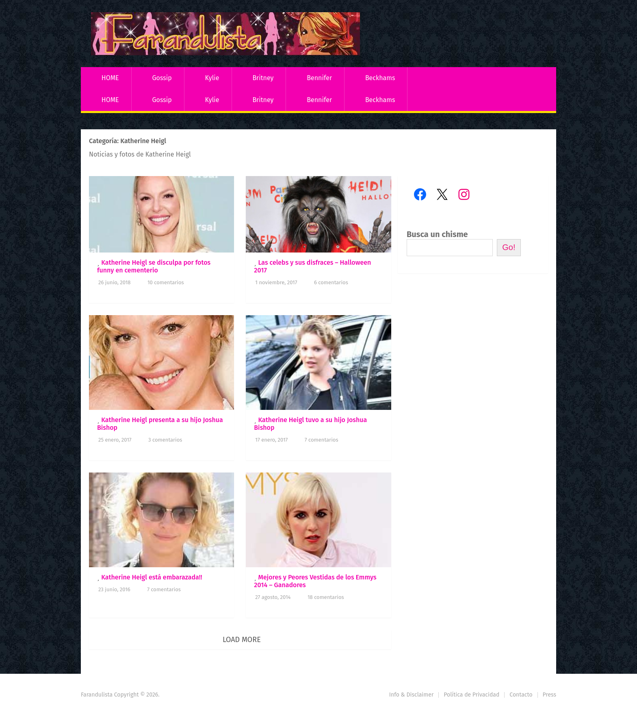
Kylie (212, 78)
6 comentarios (331, 282)
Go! (508, 247)
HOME (110, 78)
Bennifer (319, 78)
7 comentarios (321, 440)
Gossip (161, 78)
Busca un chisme (437, 234)
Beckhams (380, 78)
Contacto (520, 694)
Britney (262, 78)
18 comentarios (326, 597)
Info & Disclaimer (411, 694)
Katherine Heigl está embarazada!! (151, 577)
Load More (242, 639)
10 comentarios (165, 282)
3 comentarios (165, 440)
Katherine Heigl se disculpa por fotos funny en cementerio (153, 266)
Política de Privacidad (471, 694)
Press (549, 694)
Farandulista (97, 694)
